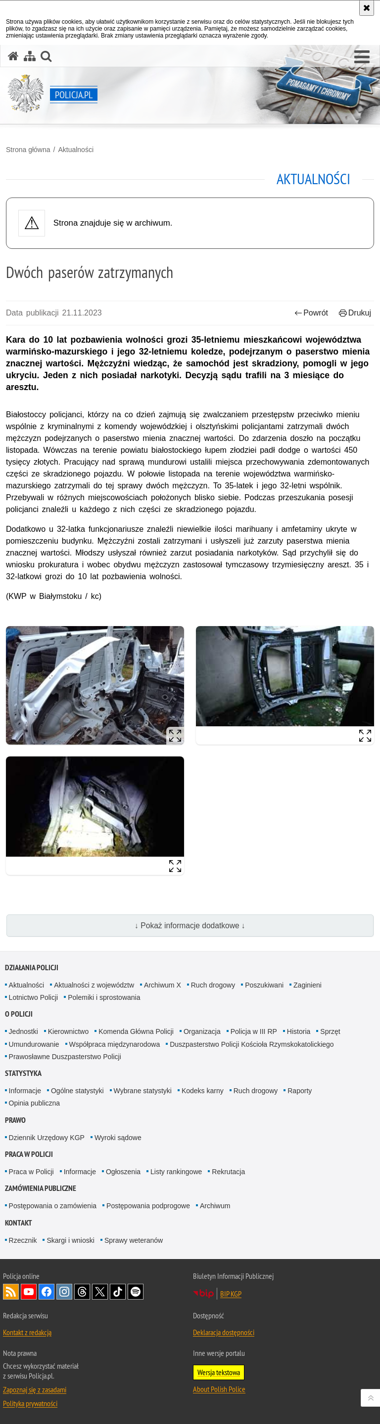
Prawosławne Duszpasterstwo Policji (65, 1057)
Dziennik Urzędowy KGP (47, 1138)
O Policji (19, 1014)
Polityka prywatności (30, 1403)
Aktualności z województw (94, 985)
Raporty (299, 1091)
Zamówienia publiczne (40, 1188)
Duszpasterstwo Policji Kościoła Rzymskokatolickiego (251, 1044)
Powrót (311, 313)
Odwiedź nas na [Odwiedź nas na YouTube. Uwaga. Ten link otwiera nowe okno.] (29, 1292)
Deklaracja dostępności (223, 1332)
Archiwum (215, 1206)
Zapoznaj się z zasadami (34, 1389)
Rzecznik (23, 1240)
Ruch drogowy (213, 985)
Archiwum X (162, 985)
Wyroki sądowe (118, 1138)
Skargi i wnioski (70, 1240)
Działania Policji (31, 967)
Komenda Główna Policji (136, 1031)
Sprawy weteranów (133, 1240)
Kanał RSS (11, 1292)
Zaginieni (307, 985)
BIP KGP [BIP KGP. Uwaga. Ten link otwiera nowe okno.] (230, 1294)
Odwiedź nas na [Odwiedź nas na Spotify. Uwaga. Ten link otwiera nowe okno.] (135, 1292)
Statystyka (23, 1073)
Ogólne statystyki (77, 1091)
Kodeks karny (203, 1091)
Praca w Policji (29, 1154)
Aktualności (76, 150)
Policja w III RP (254, 1031)
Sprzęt (330, 1031)
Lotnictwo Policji (33, 997)
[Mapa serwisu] (30, 56)
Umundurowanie (34, 1044)
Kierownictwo (68, 1031)
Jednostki (23, 1031)
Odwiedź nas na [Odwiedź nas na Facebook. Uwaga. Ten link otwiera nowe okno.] (46, 1292)
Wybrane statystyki (143, 1091)
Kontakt (18, 1223)
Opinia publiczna (34, 1103)
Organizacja (202, 1031)
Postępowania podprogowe (148, 1206)
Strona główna (28, 150)
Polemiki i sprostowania (104, 997)
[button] (362, 57)
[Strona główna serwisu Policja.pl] (13, 56)
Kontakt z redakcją (27, 1332)
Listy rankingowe (176, 1172)
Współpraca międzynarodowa (114, 1044)
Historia (298, 1031)
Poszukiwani (264, 985)
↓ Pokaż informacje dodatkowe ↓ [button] (190, 925)
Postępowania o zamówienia (52, 1206)
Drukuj (355, 313)
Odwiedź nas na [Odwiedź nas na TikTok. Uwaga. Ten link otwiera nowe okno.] (118, 1292)
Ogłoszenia (123, 1172)
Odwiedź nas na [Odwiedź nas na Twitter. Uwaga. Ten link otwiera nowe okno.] (100, 1292)
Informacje (25, 1091)
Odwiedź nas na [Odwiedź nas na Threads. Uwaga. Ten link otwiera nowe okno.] (82, 1292)
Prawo (15, 1120)
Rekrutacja (228, 1172)
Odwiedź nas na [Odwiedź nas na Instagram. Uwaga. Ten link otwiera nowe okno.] (64, 1292)
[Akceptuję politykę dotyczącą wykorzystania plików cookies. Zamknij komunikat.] (366, 8)
